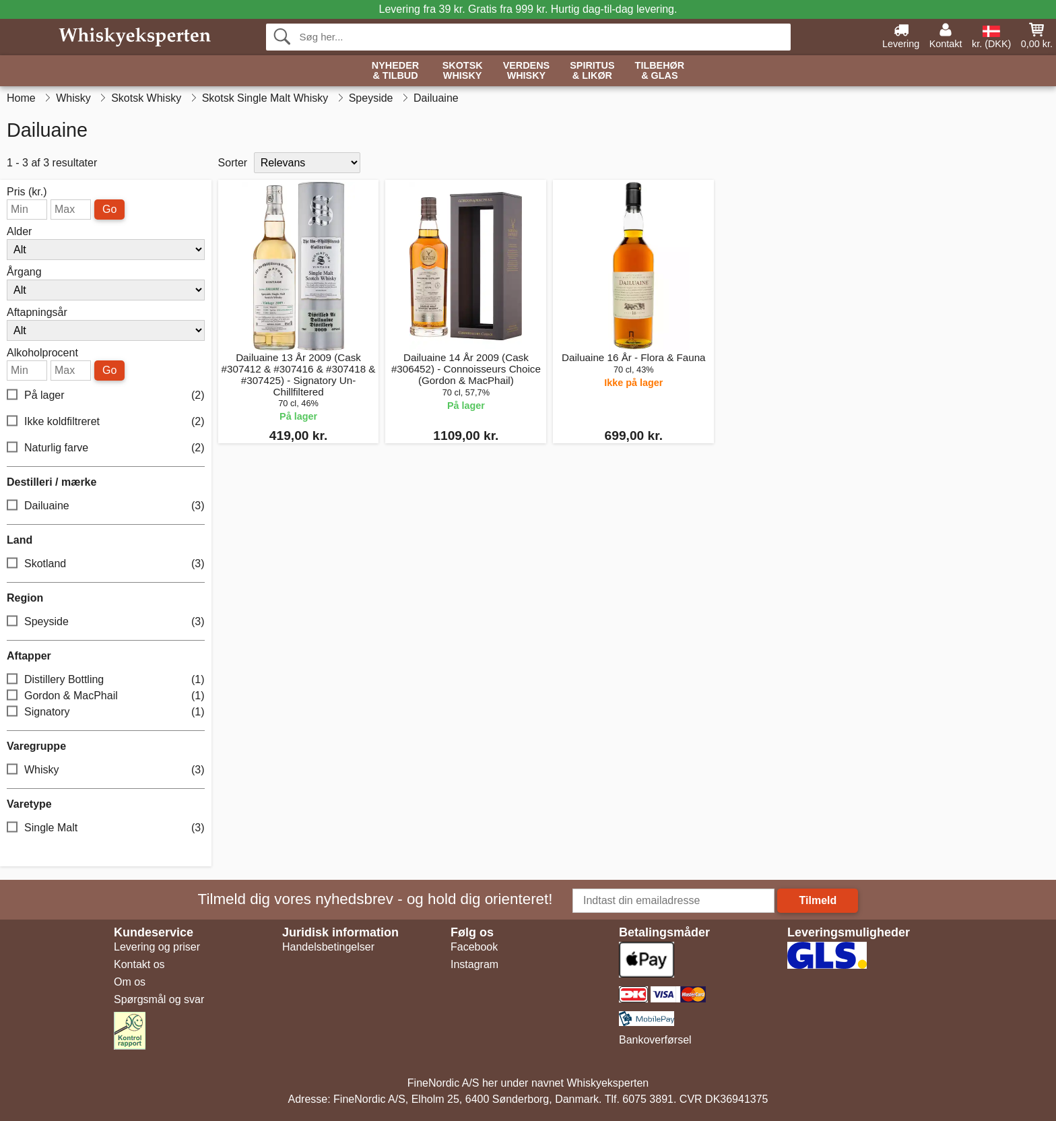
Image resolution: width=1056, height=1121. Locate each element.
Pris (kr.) (27, 192)
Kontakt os (139, 964)
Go (109, 209)
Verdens (526, 71)
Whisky (106, 770)
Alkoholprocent (42, 353)
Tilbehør (660, 71)
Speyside (106, 622)
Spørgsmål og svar (159, 999)
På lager (106, 395)
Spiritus (592, 71)
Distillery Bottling (106, 680)
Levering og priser (157, 947)
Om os (129, 982)
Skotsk (462, 71)
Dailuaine (106, 506)
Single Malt (106, 828)
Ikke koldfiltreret (106, 422)
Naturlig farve (106, 448)
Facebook (474, 947)
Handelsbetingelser (328, 947)
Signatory (106, 712)
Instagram (474, 964)
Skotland (106, 564)
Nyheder (395, 71)
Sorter (233, 162)
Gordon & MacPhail (106, 696)
